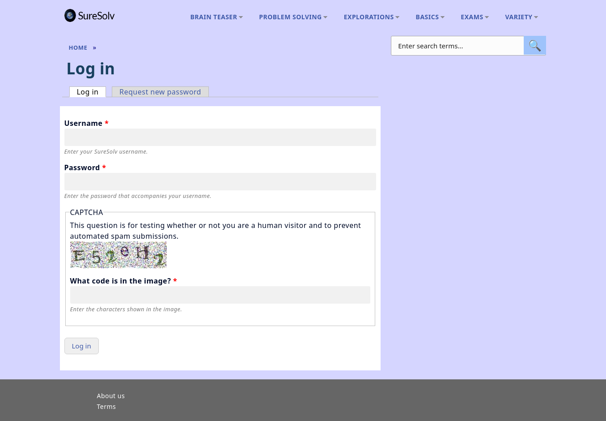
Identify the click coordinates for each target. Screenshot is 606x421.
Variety (519, 17)
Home (78, 47)
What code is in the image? (124, 281)
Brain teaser (214, 17)
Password (85, 167)
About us (111, 396)
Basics (428, 17)
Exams (472, 17)
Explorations (369, 17)
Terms (106, 407)
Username (86, 123)
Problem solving (290, 17)
